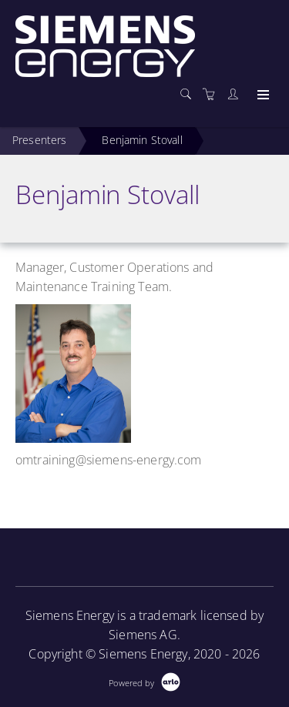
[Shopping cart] (213, 94)
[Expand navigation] (262, 95)
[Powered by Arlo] (144, 681)
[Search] (190, 94)
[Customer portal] (237, 94)
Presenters (39, 139)
